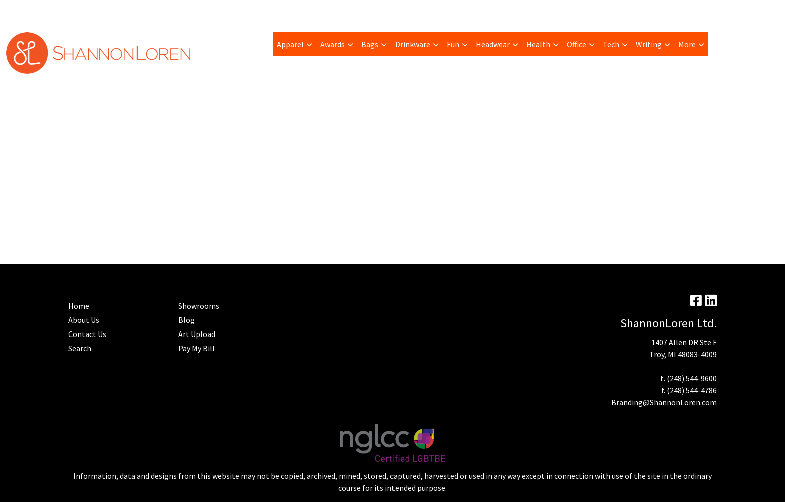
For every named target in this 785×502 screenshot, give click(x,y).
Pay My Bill (56, 11)
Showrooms (198, 306)
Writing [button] (649, 44)
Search (655, 11)
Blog (171, 11)
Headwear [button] (493, 44)
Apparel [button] (290, 44)
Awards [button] (332, 44)
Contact (292, 11)
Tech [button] (611, 44)
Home (260, 11)
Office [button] (576, 44)
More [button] (687, 44)
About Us (83, 320)
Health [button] (538, 44)
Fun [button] (453, 44)
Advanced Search (215, 11)
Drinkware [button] (412, 44)
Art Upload (137, 11)
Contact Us (87, 334)
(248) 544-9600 (692, 378)
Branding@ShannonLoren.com (664, 402)
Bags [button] (369, 44)
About (20, 11)
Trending (96, 11)
